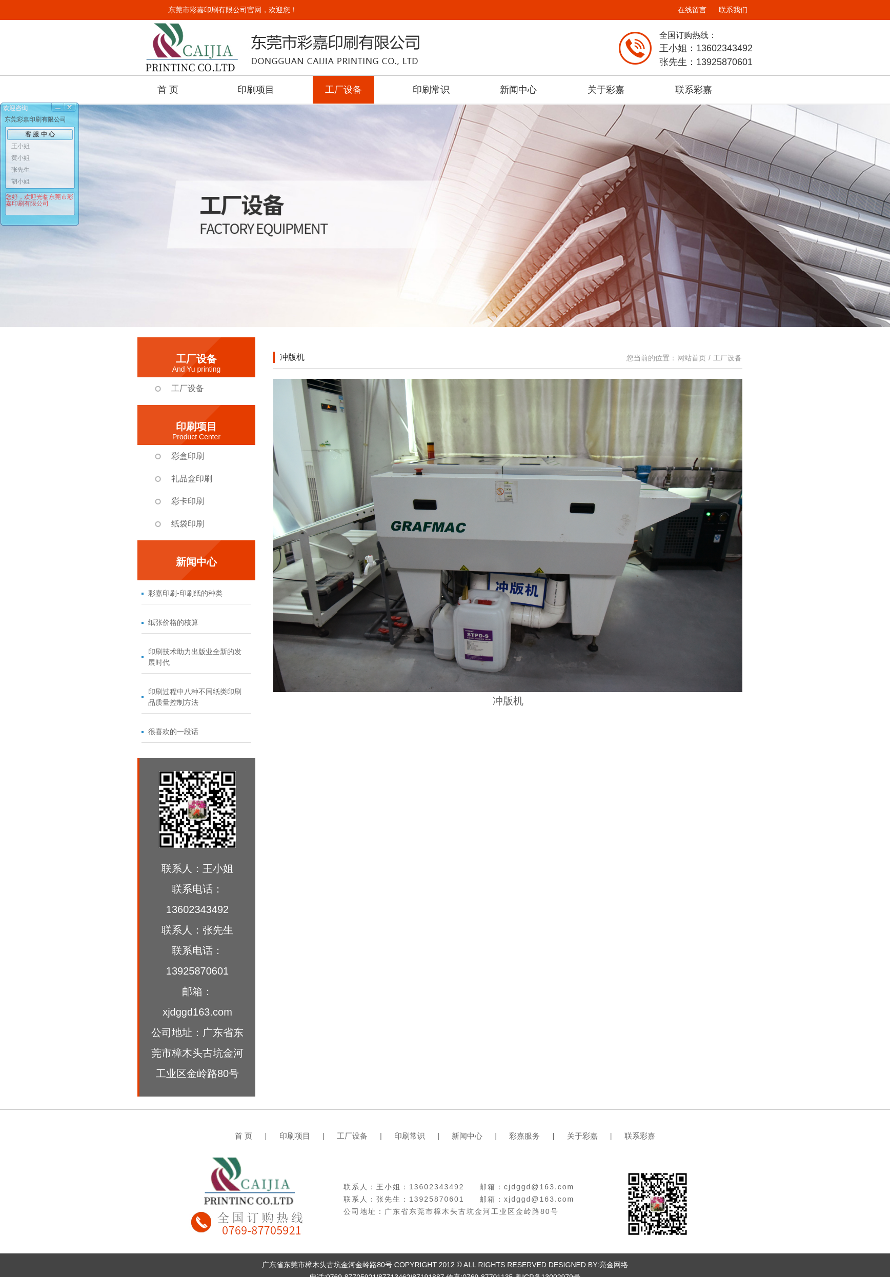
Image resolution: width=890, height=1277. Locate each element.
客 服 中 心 (40, 134)
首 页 (167, 90)
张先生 (20, 169)
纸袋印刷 (187, 523)
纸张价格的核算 (173, 622)
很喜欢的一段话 (173, 731)
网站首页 (691, 358)
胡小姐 (20, 181)
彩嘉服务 (524, 1135)
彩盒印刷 (187, 456)
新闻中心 (518, 90)
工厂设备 (343, 90)
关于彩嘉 (606, 90)
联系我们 (733, 10)
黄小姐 (20, 157)
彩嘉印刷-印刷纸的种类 (185, 593)
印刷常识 (431, 90)
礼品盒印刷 (191, 478)
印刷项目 (255, 90)
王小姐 (20, 146)
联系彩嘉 (693, 90)
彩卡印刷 (187, 501)
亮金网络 (613, 1265)
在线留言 (692, 10)
